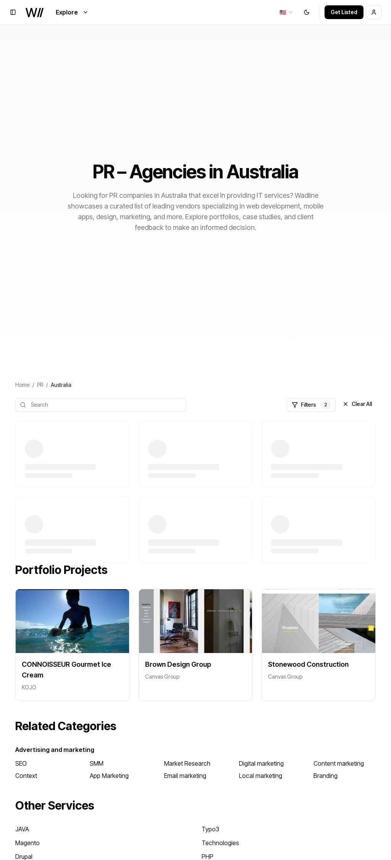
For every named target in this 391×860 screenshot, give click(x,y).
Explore (72, 12)
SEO (21, 763)
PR (40, 385)
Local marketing (260, 775)
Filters (311, 405)
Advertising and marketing (54, 749)
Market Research (187, 763)
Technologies (220, 843)
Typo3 (210, 829)
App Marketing (109, 775)
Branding (325, 775)
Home (22, 385)
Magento (27, 843)
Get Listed (344, 12)
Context (26, 775)
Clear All (357, 404)
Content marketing (338, 763)
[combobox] (286, 12)
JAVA (22, 829)
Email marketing (185, 775)
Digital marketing (261, 763)
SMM (96, 763)
